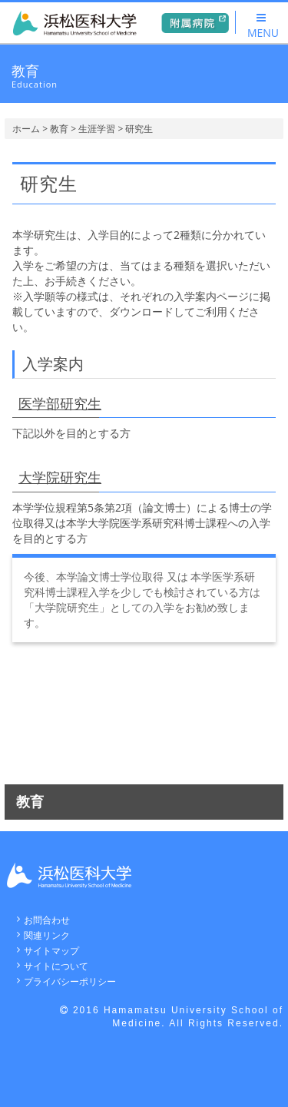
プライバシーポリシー (70, 981)
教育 (59, 128)
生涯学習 (96, 128)
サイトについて (56, 966)
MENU (263, 26)
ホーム (26, 128)
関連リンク (47, 935)
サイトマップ (51, 950)
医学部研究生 (59, 403)
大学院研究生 (59, 477)
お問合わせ (47, 919)
